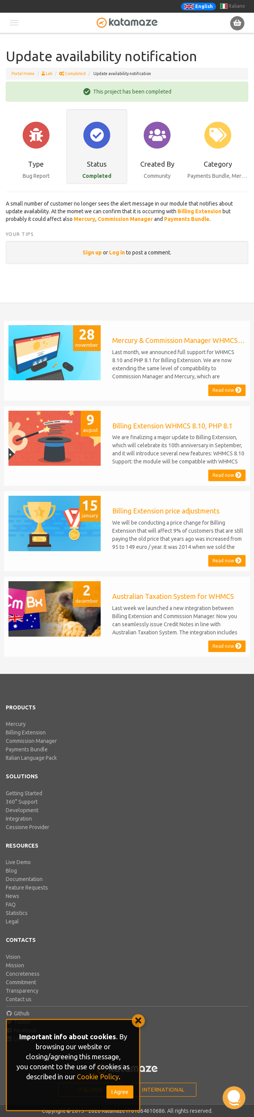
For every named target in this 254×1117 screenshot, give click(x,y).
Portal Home (23, 73)
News (12, 896)
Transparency (22, 991)
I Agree (119, 1092)
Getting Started (24, 793)
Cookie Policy (98, 1076)
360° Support (22, 802)
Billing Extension (26, 732)
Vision (13, 957)
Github (18, 1013)
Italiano (232, 6)
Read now (226, 390)
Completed (72, 73)
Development (22, 810)
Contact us (19, 999)
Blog (11, 871)
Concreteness (23, 974)
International (163, 1090)
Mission (15, 965)
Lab (47, 73)
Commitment (21, 982)
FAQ (11, 904)
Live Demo (18, 862)
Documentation (24, 879)
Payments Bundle (27, 749)
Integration (19, 819)
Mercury (16, 724)
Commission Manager (31, 741)
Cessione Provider (27, 827)
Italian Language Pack (31, 758)
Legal (12, 921)
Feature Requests (27, 888)
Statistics (17, 913)
